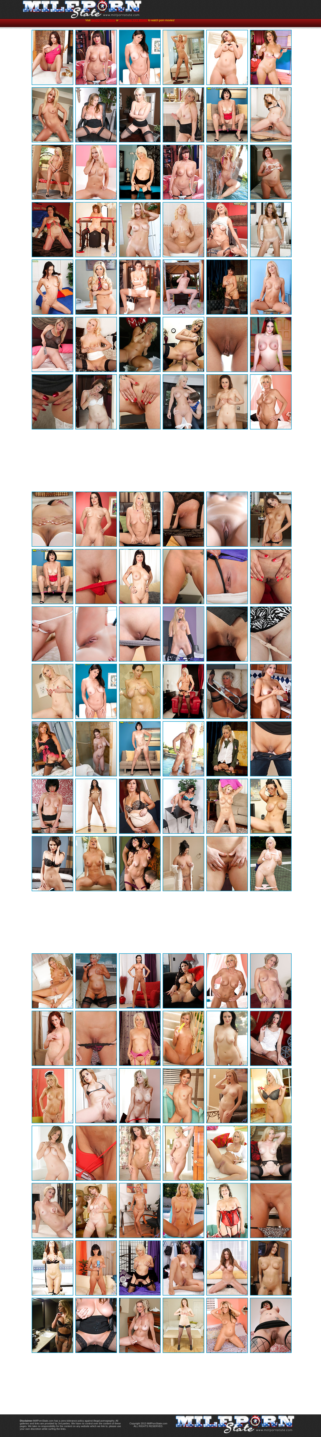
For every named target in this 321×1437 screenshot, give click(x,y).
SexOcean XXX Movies (133, 20)
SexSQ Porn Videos (103, 20)
